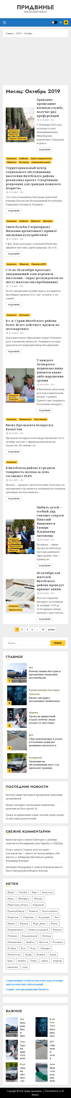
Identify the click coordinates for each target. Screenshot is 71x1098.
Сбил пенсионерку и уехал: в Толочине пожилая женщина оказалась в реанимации (46, 743)
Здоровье (13, 399)
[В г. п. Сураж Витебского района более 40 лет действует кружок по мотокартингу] (35, 315)
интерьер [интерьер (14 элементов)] (57, 960)
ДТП (31, 735)
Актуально (14, 131)
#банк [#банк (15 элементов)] (10, 898)
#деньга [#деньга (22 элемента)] (33, 911)
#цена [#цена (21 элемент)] (53, 954)
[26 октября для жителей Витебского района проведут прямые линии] (20, 596)
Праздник (47, 221)
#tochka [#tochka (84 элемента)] (23, 892)
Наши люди (14, 542)
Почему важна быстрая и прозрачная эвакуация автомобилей (45, 674)
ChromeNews (51, 1091)
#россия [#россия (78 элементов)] (43, 942)
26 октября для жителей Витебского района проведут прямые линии (50, 581)
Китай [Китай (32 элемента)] (33, 960)
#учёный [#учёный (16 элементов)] (40, 954)
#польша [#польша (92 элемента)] (46, 936)
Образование (15, 546)
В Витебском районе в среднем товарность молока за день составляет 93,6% (30, 472)
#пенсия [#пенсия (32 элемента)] (57, 929)
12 (43, 629)
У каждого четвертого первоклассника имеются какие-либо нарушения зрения (50, 370)
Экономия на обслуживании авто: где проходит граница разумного (44, 766)
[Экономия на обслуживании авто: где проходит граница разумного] (17, 763)
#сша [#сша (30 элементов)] (33, 948)
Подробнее (44, 149)
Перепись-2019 (39, 264)
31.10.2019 (44, 120)
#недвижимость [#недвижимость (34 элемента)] (15, 929)
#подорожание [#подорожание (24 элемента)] (29, 936)
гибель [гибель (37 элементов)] (44, 960)
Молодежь (24, 315)
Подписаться (66, 22)
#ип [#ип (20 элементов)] (56, 917)
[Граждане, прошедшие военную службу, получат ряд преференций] (20, 125)
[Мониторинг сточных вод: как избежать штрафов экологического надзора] (42, 1072)
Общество (13, 134)
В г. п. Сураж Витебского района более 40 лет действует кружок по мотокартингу (32, 325)
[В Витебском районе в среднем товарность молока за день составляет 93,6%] (35, 462)
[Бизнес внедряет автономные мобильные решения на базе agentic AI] (17, 695)
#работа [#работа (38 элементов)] (30, 942)
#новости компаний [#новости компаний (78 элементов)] (38, 929)
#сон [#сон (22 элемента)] (23, 948)
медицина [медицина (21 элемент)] (12, 967)
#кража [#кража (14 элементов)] (11, 923)
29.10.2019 (44, 540)
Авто (31, 667)
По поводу (24, 162)
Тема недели (40, 419)
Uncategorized (35, 758)
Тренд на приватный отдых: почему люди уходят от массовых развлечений (42, 721)
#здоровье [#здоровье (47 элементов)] (44, 917)
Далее (51, 629)
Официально (25, 419)
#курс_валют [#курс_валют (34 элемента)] (39, 923)
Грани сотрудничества (41, 158)
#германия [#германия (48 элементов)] (38, 905)
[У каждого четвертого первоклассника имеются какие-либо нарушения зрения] (20, 385)
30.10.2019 (44, 385)
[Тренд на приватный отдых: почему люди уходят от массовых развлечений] (17, 718)
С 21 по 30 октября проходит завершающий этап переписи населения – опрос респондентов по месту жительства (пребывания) (34, 276)
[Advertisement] (35, 60)
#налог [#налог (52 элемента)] (54, 923)
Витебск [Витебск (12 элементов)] (22, 960)
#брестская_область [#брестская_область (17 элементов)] (17, 905)
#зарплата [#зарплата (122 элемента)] (28, 917)
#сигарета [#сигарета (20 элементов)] (57, 942)
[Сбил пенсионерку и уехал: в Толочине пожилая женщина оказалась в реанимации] (17, 740)
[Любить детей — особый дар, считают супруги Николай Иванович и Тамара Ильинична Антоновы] (20, 536)
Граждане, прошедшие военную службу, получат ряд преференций (50, 108)
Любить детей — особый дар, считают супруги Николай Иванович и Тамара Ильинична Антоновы (50, 521)
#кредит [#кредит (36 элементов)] (24, 923)
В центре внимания (38, 690)
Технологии (34, 694)
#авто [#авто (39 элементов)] (34, 892)
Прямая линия (15, 610)
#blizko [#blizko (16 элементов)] (11, 892)
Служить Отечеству (17, 138)
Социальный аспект (41, 162)
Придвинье (35, 7)
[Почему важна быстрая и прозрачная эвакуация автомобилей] (17, 673)
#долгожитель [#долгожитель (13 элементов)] (49, 911)
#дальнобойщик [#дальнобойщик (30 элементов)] (15, 911)
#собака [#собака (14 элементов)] (11, 948)
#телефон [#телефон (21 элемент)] (45, 948)
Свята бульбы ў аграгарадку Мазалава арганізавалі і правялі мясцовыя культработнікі (31, 231)
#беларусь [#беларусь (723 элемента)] (23, 898)
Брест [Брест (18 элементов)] (10, 960)
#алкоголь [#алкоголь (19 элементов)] (47, 892)
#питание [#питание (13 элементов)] (12, 936)
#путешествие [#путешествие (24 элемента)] (14, 942)
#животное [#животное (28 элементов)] (13, 917)
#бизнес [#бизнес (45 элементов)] (38, 898)
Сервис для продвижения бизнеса (27, 989)
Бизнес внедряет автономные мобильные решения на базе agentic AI (46, 701)
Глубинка (23, 158)
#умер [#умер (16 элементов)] (28, 954)
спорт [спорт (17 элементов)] (25, 967)
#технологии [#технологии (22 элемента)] (13, 954)
